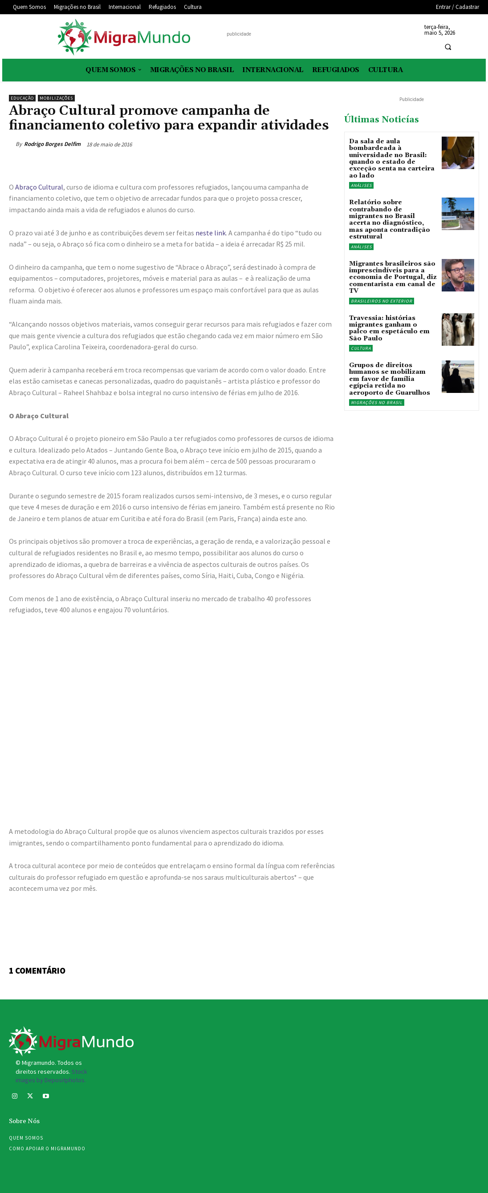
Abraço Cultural (39, 186)
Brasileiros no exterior (381, 301)
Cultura (361, 348)
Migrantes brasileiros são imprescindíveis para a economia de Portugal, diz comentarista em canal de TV (393, 277)
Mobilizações (56, 98)
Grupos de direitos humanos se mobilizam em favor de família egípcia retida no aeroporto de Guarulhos (389, 379)
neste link (210, 232)
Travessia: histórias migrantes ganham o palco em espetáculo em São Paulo (389, 328)
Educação (22, 98)
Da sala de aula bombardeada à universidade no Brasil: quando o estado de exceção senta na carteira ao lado (392, 158)
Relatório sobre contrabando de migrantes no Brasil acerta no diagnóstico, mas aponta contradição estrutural (389, 219)
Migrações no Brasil (377, 402)
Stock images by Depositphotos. (51, 1076)
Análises (361, 185)
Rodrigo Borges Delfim (52, 144)
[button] (448, 47)
